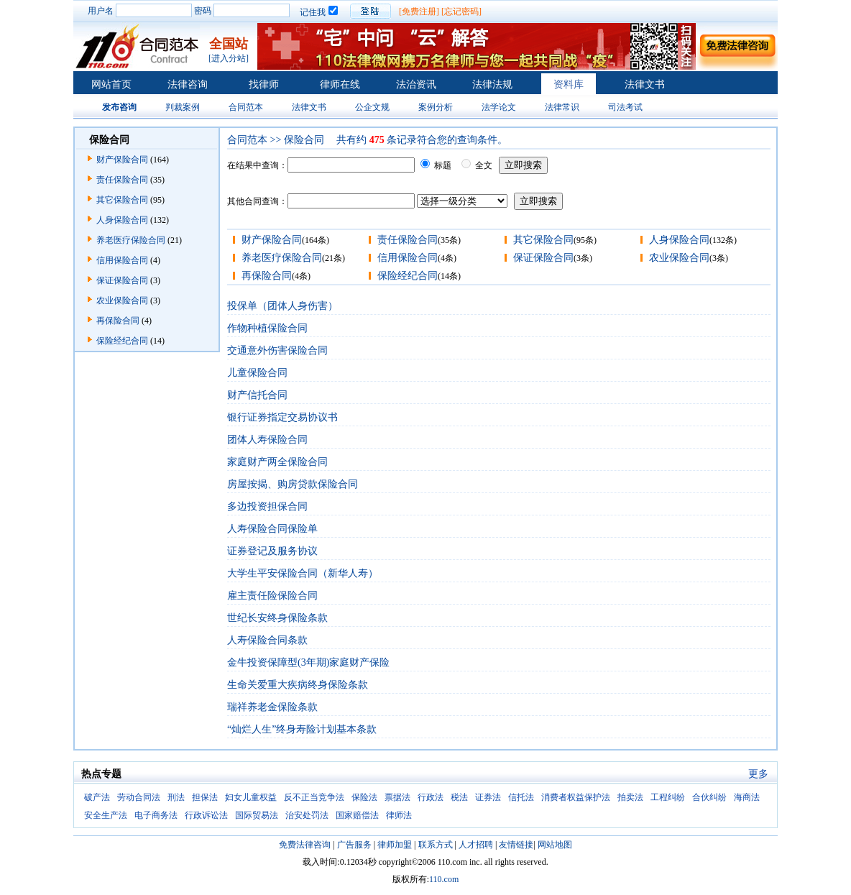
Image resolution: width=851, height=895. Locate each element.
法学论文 (499, 107)
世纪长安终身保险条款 (277, 617)
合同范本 (246, 107)
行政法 (430, 797)
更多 (758, 773)
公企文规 (372, 107)
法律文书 (645, 84)
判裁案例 (182, 107)
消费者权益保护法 (575, 797)
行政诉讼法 (206, 815)
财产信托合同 (257, 395)
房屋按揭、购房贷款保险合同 (292, 484)
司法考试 (625, 107)
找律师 (264, 84)
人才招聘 (476, 845)
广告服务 (354, 845)
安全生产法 (105, 815)
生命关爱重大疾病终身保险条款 (297, 684)
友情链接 (516, 845)
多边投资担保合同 (267, 506)
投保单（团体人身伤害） (282, 305)
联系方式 (435, 845)
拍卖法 (630, 797)
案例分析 (435, 107)
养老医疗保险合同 (130, 240)
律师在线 (340, 84)
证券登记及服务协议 (272, 551)
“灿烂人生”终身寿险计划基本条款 (302, 729)
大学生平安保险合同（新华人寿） (302, 573)
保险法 (364, 797)
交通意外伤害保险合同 (277, 350)
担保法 (205, 797)
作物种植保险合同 (267, 328)
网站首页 (111, 84)
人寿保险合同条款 (267, 640)
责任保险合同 (122, 180)
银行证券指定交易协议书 (282, 417)
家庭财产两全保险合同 (277, 461)
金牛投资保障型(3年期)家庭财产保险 (308, 662)
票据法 (397, 797)
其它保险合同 (122, 200)
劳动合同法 (138, 797)
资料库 (568, 84)
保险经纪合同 (122, 341)
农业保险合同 (122, 300)
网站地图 (555, 845)
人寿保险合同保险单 (272, 528)
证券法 (488, 797)
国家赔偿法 (357, 815)
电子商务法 (156, 815)
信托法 (521, 797)
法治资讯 (416, 84)
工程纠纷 (667, 797)
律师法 (399, 815)
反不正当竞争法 (314, 797)
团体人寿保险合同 (267, 439)
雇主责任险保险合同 (272, 595)
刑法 (176, 797)
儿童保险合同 (257, 372)
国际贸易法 (256, 815)
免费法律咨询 (305, 845)
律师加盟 (394, 845)
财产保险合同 (122, 160)
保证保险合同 (122, 280)
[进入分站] (228, 58)
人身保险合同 (122, 220)
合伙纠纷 (709, 797)
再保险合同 (117, 321)
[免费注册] (419, 11)
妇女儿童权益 (251, 797)
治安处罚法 (306, 815)
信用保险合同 (122, 260)
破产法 (97, 797)
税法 (459, 797)
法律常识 (562, 107)
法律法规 (492, 84)
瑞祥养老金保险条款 (272, 707)
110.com (444, 879)
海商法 (747, 797)
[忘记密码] (461, 11)
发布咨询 (119, 107)
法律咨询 (187, 84)
